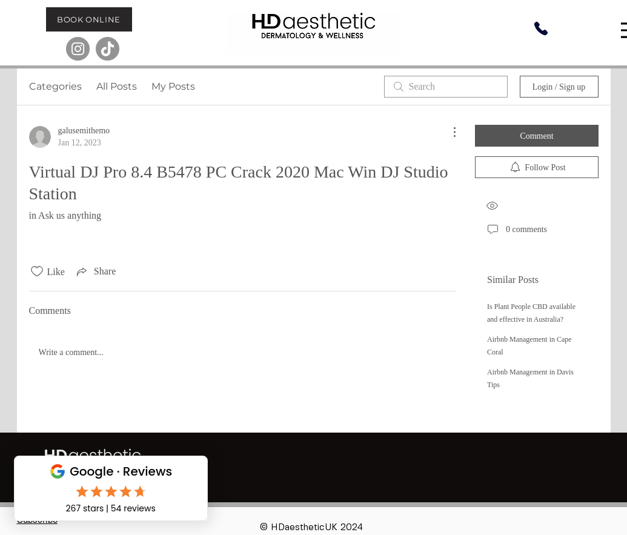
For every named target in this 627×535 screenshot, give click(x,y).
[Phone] (541, 28)
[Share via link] (95, 271)
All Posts (116, 86)
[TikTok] (107, 49)
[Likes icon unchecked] (37, 271)
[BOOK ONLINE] (89, 19)
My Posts (173, 86)
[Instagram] (78, 49)
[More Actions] (448, 132)
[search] (446, 87)
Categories (55, 86)
